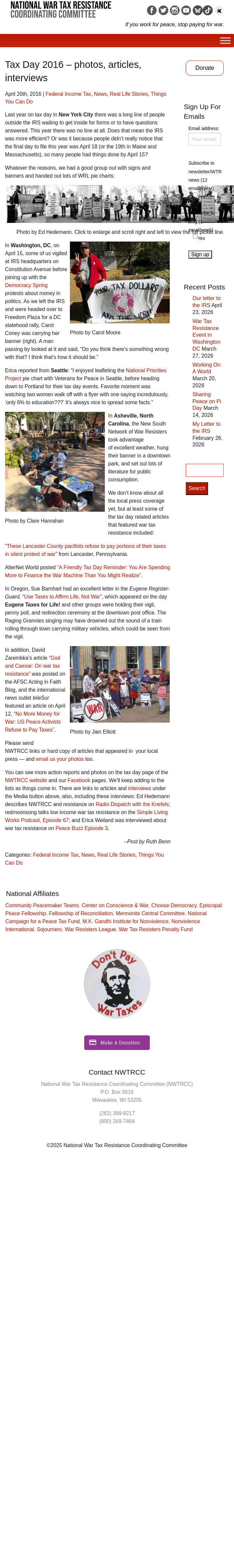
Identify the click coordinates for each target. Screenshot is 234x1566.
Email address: (204, 136)
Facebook (79, 780)
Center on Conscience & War (115, 905)
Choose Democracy (174, 905)
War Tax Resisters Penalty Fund (156, 929)
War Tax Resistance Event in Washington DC (206, 335)
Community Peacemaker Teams (42, 905)
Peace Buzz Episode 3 (82, 828)
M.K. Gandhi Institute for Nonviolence (125, 921)
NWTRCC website (26, 780)
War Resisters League (90, 929)
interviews (139, 788)
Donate (204, 68)
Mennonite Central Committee (150, 913)
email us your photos (60, 759)
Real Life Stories (129, 94)
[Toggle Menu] (225, 40)
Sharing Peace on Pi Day (206, 401)
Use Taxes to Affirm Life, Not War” (63, 597)
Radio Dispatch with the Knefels (132, 804)
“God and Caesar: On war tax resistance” (32, 666)
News (100, 94)
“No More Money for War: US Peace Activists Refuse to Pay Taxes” (33, 722)
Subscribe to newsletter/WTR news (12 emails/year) (204, 175)
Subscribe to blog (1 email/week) (201, 221)
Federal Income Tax (68, 94)
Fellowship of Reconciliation (81, 913)
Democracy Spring (26, 285)
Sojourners (49, 929)
